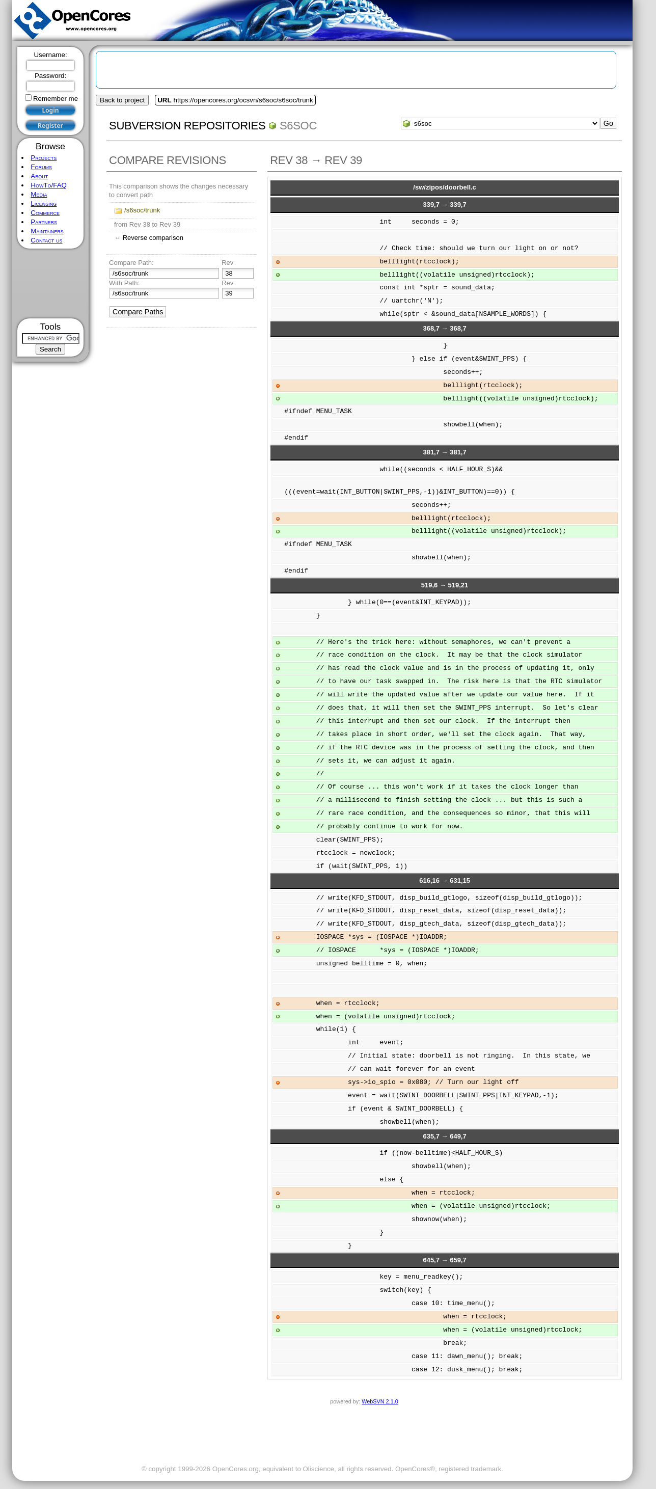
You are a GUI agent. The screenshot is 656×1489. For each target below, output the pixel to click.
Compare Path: (131, 262)
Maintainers (47, 231)
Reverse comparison (153, 237)
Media (39, 194)
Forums (41, 167)
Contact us (46, 240)
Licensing (44, 203)
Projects (44, 157)
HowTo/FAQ (49, 185)
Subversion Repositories (187, 125)
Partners (44, 222)
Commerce (45, 212)
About (39, 176)
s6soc (298, 125)
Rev (227, 262)
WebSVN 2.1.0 (380, 1401)
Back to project (122, 100)
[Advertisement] (51, 283)
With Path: (124, 283)
